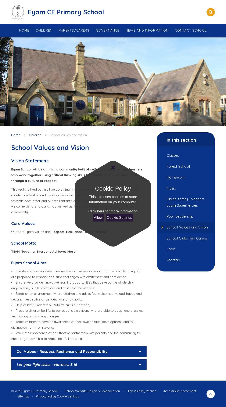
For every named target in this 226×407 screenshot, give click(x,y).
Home (15, 135)
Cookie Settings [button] (68, 396)
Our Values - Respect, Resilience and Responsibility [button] (62, 351)
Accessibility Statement (179, 391)
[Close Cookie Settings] (113, 167)
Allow (98, 218)
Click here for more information (112, 211)
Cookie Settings (119, 218)
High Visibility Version (141, 391)
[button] (79, 364)
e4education (111, 391)
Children (35, 135)
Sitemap (23, 396)
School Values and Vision (68, 135)
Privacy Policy (46, 396)
